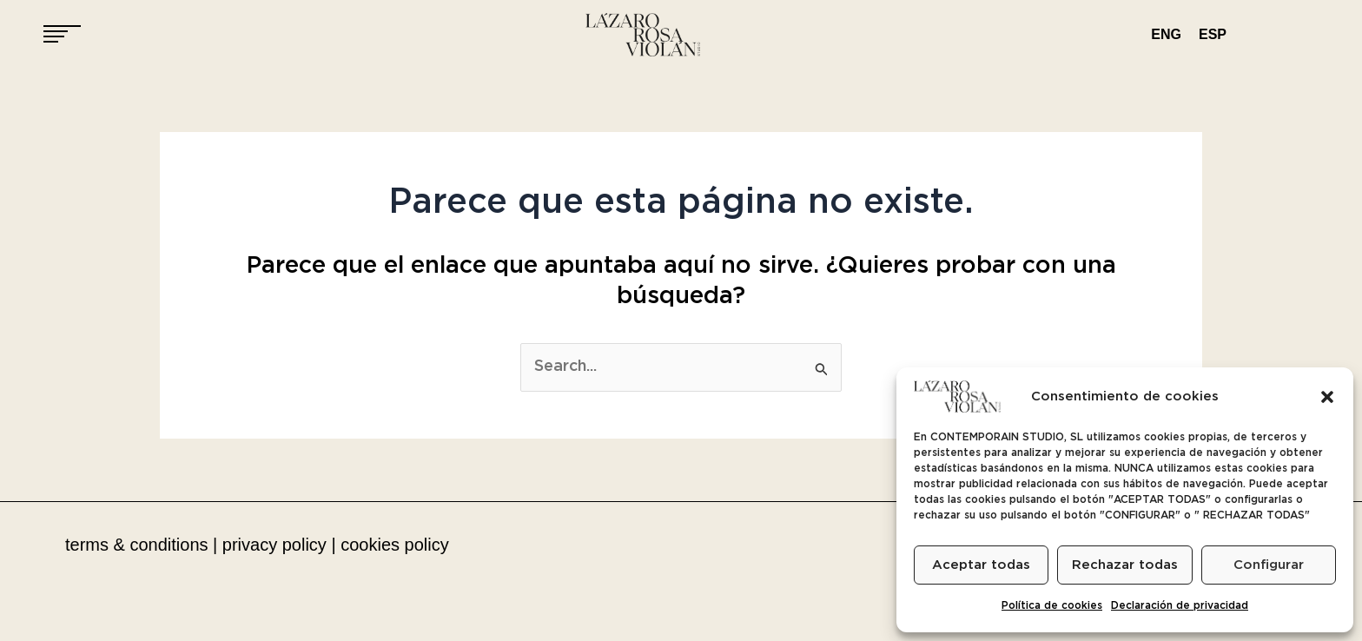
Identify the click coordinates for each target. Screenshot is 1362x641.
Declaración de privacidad (1179, 606)
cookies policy (394, 544)
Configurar (1268, 565)
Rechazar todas (1125, 565)
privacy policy (274, 544)
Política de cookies (1052, 606)
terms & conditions (136, 544)
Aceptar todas (981, 565)
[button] (1327, 397)
